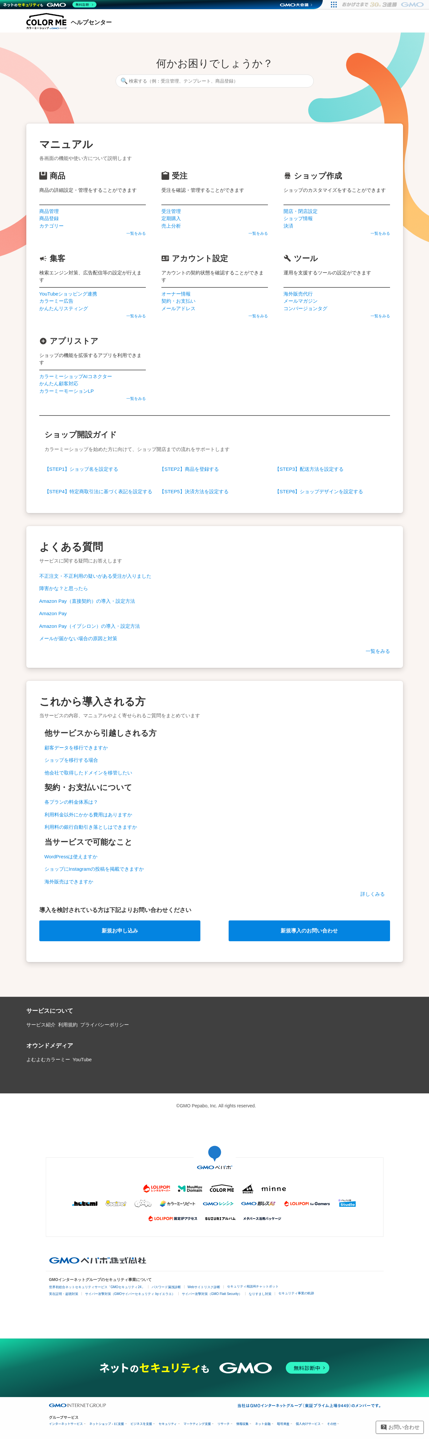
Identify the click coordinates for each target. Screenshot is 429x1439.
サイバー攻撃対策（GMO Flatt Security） (212, 1294)
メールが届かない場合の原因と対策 (78, 638)
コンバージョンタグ (305, 308)
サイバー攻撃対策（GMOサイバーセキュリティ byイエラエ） (130, 1294)
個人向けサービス (308, 1424)
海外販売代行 (298, 294)
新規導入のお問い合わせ (309, 930)
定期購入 (171, 218)
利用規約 (68, 1024)
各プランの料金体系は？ (71, 802)
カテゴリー (51, 226)
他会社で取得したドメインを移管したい (88, 772)
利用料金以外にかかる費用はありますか (88, 814)
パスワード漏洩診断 (166, 1287)
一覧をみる (136, 233)
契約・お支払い (178, 301)
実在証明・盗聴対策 (63, 1294)
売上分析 (171, 226)
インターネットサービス (66, 1424)
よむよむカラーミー (48, 1059)
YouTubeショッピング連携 (68, 294)
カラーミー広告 (56, 301)
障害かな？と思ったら (63, 588)
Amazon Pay (53, 613)
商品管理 (49, 211)
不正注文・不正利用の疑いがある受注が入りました (95, 576)
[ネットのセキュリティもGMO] (50, 4)
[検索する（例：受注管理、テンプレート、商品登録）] (215, 80)
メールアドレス (178, 308)
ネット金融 (263, 1424)
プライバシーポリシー (104, 1024)
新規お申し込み (120, 930)
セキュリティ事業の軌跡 (296, 1293)
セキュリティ (167, 1424)
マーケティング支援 (197, 1424)
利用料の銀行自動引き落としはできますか (90, 827)
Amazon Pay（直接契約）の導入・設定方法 (87, 601)
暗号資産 (283, 1424)
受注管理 (171, 211)
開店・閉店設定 (301, 211)
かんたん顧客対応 (58, 383)
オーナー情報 (176, 294)
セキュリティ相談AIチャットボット (253, 1286)
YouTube (82, 1059)
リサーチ (223, 1424)
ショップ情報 (298, 218)
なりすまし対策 (260, 1294)
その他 (331, 1424)
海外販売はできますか (68, 881)
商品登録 (49, 218)
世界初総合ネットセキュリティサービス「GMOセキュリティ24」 (97, 1287)
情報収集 (242, 1424)
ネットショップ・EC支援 (106, 1424)
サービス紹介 (41, 1024)
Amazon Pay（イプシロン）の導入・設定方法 (89, 626)
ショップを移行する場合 (71, 760)
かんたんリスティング (63, 308)
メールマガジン (301, 301)
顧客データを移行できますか (76, 747)
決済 (288, 226)
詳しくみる (372, 894)
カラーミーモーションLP (66, 391)
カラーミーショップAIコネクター (75, 376)
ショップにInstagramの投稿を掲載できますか (94, 869)
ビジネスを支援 (141, 1424)
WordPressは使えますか (71, 856)
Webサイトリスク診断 (204, 1287)
